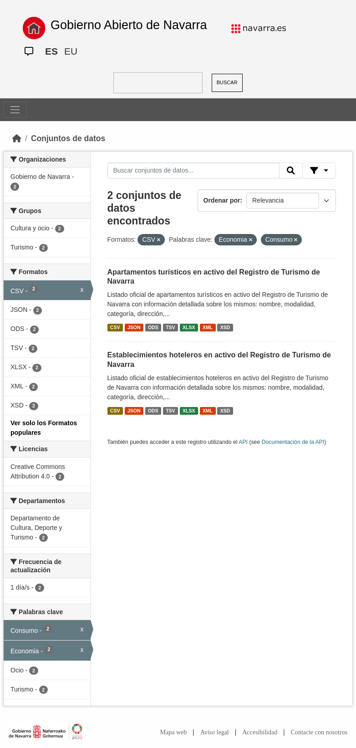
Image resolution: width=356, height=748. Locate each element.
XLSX (189, 327)
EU (70, 51)
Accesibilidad (259, 732)
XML (208, 327)
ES (51, 51)
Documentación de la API (293, 442)
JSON (134, 327)
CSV (115, 327)
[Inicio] (16, 138)
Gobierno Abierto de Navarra (129, 25)
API (243, 442)
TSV (170, 327)
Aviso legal (214, 732)
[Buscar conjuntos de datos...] (193, 171)
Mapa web (173, 732)
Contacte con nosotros (319, 732)
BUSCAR (227, 82)
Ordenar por (221, 200)
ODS (153, 327)
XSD (225, 327)
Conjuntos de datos (68, 138)
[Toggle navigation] (15, 110)
